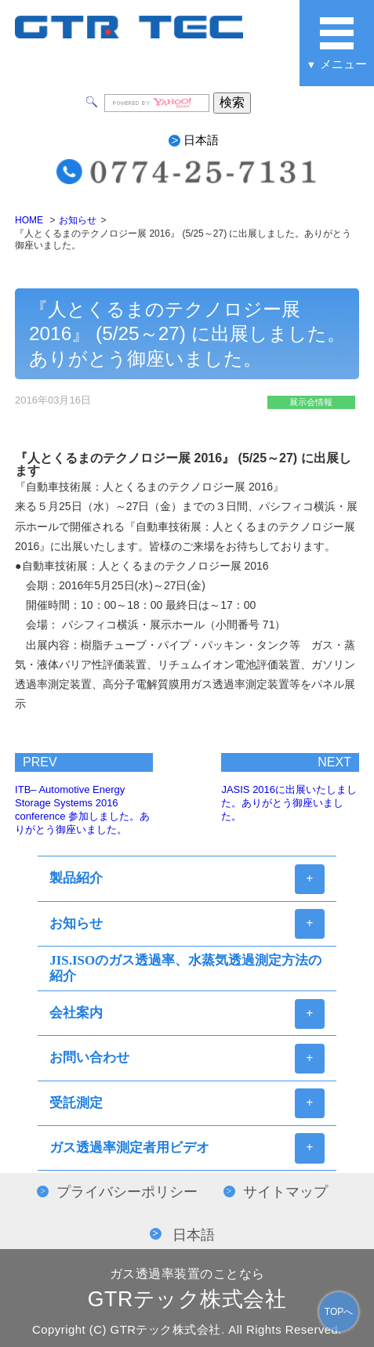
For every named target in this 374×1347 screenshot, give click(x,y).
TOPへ (339, 1311)
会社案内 (76, 1012)
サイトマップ (285, 1192)
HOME (29, 220)
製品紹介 (76, 878)
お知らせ (77, 220)
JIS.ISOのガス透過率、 (185, 968)
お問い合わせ (89, 1057)
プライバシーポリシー (127, 1192)
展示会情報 (310, 402)
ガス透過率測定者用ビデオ (129, 1147)
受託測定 (76, 1102)
